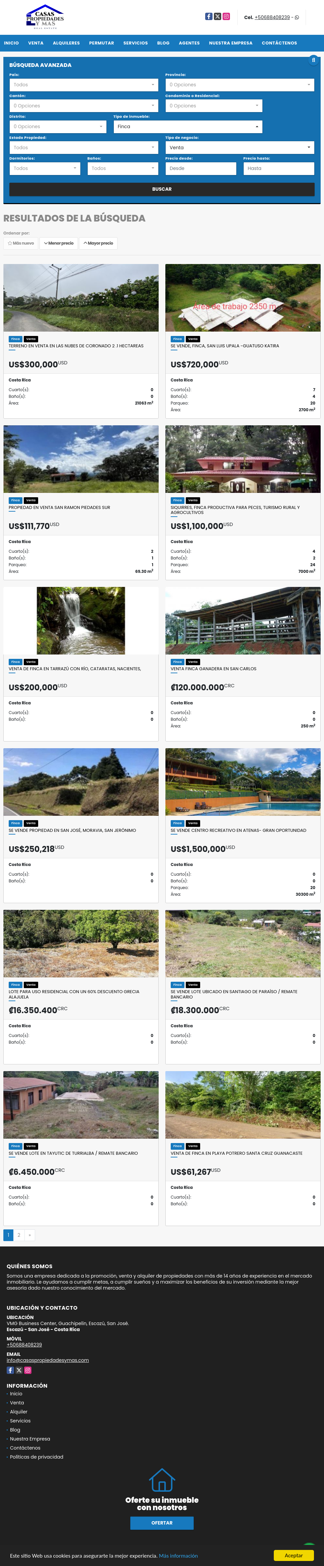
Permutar (101, 43)
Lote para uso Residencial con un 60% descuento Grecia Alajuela (74, 994)
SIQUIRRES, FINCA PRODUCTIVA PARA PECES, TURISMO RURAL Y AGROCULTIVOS (235, 510)
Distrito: (17, 116)
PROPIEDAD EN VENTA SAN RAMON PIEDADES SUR (59, 507)
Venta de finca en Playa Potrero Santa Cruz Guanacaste (237, 1153)
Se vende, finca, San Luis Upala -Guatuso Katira (225, 346)
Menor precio (59, 243)
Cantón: (17, 95)
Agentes (189, 43)
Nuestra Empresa (231, 43)
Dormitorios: (22, 158)
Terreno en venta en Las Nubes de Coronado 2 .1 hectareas (76, 346)
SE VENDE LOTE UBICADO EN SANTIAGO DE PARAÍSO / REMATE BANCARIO (234, 994)
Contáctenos (279, 43)
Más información (178, 1556)
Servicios (136, 43)
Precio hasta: (256, 158)
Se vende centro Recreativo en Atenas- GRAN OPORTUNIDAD (238, 830)
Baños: (94, 158)
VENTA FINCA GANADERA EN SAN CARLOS (213, 669)
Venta (36, 43)
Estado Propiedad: (28, 137)
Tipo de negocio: (182, 137)
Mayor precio (98, 243)
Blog (163, 43)
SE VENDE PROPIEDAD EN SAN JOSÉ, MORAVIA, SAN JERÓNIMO (72, 830)
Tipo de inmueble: (131, 116)
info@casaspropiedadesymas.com (48, 1360)
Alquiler (18, 1411)
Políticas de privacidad (36, 1457)
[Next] (29, 1235)
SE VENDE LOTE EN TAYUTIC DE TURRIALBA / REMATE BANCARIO (73, 1153)
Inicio (11, 43)
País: (14, 74)
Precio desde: (179, 158)
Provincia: (175, 74)
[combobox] (84, 85)
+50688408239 (272, 17)
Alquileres (66, 43)
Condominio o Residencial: (192, 95)
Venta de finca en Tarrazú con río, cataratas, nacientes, (75, 669)
